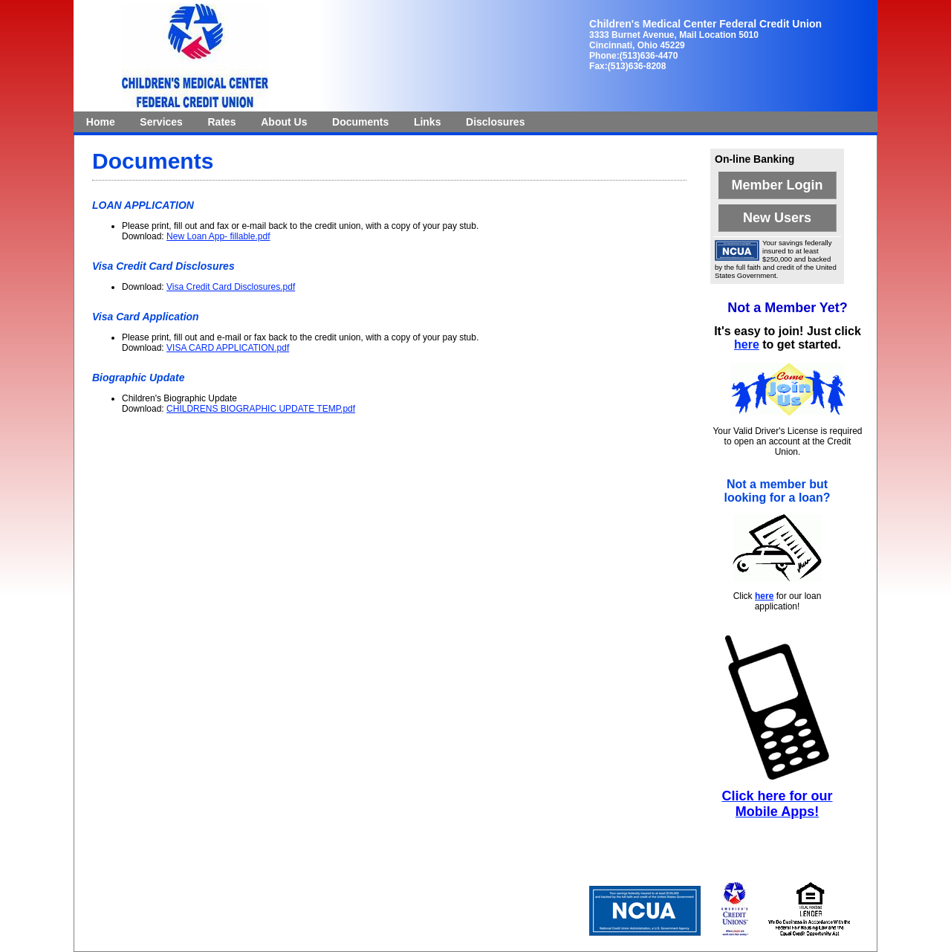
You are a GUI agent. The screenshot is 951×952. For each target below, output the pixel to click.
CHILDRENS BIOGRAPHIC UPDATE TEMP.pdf (260, 409)
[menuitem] (101, 121)
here (746, 344)
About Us (284, 122)
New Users (777, 217)
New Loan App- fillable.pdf (218, 236)
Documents (360, 122)
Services (161, 122)
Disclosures (495, 122)
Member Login (776, 185)
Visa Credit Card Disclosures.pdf (230, 287)
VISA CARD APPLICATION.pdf (227, 348)
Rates (222, 122)
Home (100, 122)
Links (427, 122)
